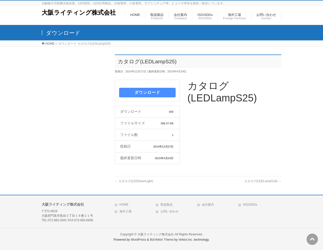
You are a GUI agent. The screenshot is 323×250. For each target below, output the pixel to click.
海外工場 (125, 211)
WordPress (138, 239)
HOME (123, 204)
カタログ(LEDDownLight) (134, 181)
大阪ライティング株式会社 (79, 12)
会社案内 (208, 204)
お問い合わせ (169, 211)
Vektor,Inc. (185, 239)
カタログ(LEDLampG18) (262, 181)
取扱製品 (166, 204)
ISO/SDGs (250, 204)
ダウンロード (147, 92)
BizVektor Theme (162, 239)
